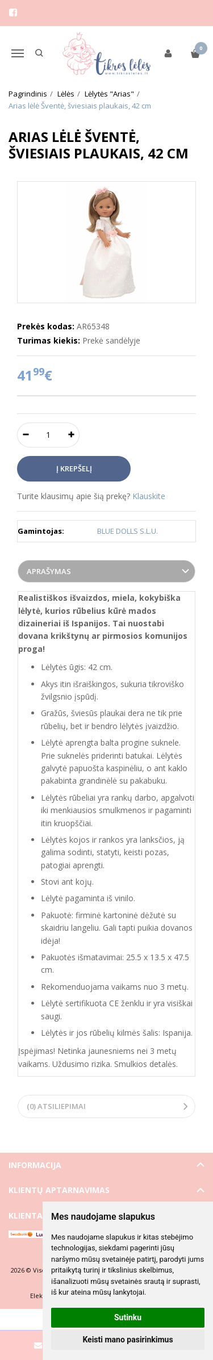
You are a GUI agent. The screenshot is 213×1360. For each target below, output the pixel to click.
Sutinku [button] (127, 1317)
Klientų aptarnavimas (59, 1190)
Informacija (35, 1165)
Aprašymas (49, 571)
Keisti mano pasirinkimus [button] (127, 1339)
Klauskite (148, 496)
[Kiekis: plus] (71, 434)
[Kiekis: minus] (25, 434)
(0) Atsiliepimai (56, 1106)
